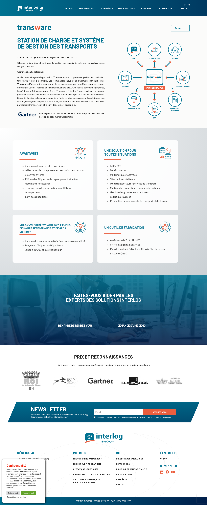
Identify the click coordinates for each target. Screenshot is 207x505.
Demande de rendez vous (75, 325)
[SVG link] (31, 8)
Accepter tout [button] (28, 493)
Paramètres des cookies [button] (16, 497)
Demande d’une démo (131, 325)
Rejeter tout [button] (13, 493)
